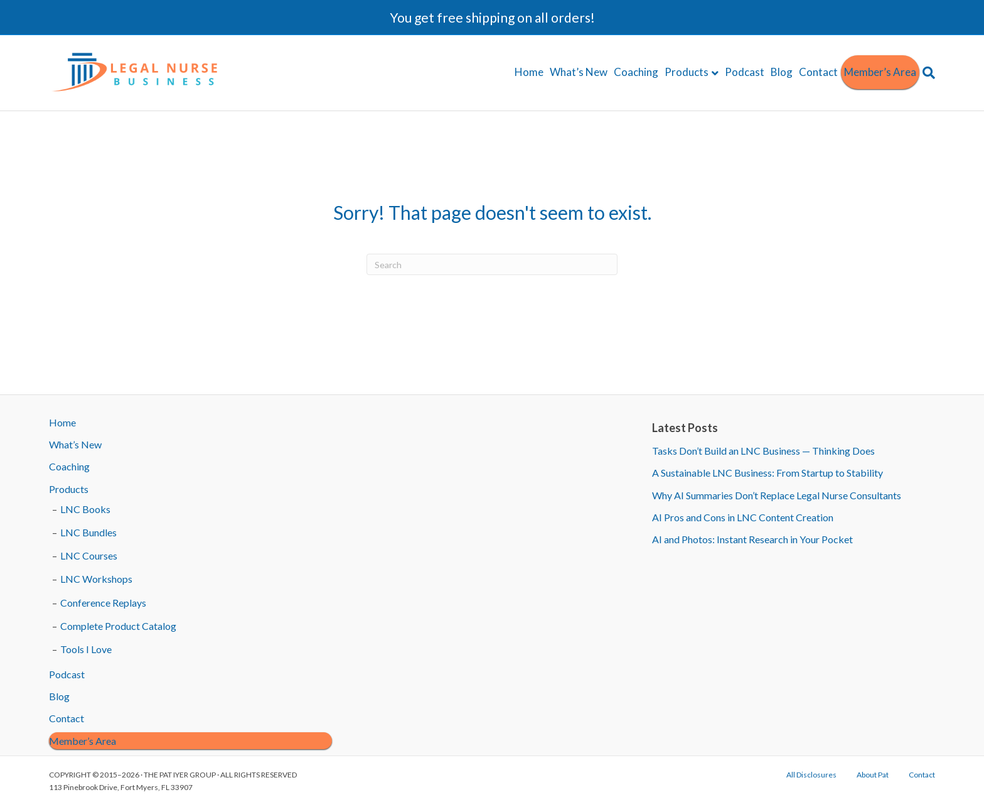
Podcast (744, 72)
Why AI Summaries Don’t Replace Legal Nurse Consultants (776, 495)
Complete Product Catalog (118, 626)
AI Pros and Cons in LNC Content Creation (742, 517)
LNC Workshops (96, 579)
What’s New (578, 72)
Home (529, 72)
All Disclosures (811, 774)
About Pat (873, 774)
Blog (782, 72)
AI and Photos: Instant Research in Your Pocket (752, 539)
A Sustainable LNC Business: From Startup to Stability (767, 473)
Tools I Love (86, 649)
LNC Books (85, 509)
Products (687, 72)
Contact (818, 72)
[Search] (927, 72)
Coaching (636, 72)
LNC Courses (88, 555)
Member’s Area (880, 72)
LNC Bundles (88, 532)
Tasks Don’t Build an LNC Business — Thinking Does (763, 451)
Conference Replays (103, 603)
